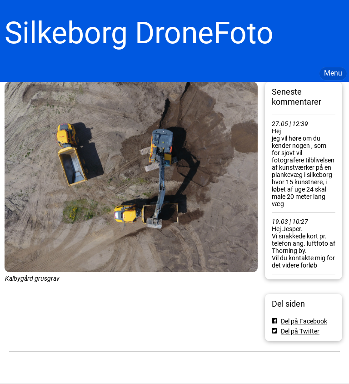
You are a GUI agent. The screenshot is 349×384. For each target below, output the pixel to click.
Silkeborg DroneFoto (139, 33)
